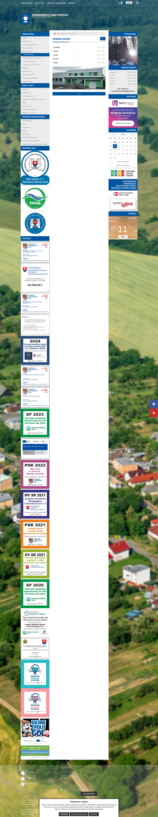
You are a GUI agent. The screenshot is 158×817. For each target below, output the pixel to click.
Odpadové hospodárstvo (30, 78)
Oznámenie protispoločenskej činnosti (34, 144)
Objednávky (26, 134)
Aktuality (25, 89)
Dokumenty (26, 71)
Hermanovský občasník (29, 109)
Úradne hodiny (71, 34)
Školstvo (25, 68)
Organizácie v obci (29, 113)
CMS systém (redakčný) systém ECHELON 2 (32, 810)
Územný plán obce (28, 75)
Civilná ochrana (27, 81)
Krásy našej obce (28, 96)
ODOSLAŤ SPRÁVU (89, 794)
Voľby (24, 103)
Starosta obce (26, 41)
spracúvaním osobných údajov (86, 789)
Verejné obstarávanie (29, 137)
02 (115, 142)
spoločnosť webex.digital (27, 814)
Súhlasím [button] (64, 814)
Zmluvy (24, 124)
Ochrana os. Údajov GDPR (30, 141)
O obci (25, 38)
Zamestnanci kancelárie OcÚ (33, 58)
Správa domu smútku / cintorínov (33, 99)
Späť (102, 39)
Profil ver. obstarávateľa (56, 3)
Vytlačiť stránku (34, 800)
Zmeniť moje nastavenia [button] (79, 814)
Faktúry (24, 131)
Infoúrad (131, 96)
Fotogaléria (130, 34)
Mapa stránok (24, 800)
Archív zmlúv (26, 127)
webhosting (24, 812)
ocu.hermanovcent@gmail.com (123, 91)
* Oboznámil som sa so (78, 789)
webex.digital (31, 812)
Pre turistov (40, 3)
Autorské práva (39, 802)
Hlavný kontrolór (27, 48)
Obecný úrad (27, 51)
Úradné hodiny (29, 55)
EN (131, 3)
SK (127, 3)
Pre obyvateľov (27, 3)
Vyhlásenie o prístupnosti (27, 802)
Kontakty (71, 3)
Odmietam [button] (93, 814)
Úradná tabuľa (27, 121)
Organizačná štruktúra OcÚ (32, 65)
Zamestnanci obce (30, 61)
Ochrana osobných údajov (28, 804)
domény (37, 812)
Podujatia (26, 93)
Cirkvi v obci (26, 106)
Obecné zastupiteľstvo (30, 45)
